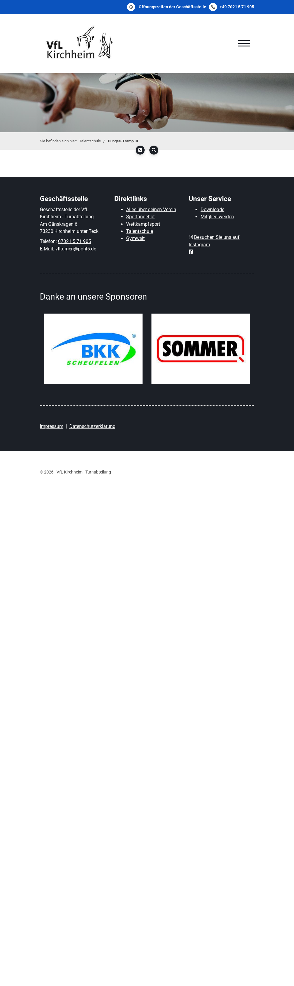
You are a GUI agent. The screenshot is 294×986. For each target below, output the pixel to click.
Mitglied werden (217, 216)
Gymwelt (135, 238)
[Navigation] (243, 43)
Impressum (51, 426)
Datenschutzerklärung (92, 426)
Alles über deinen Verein (151, 209)
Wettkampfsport (143, 224)
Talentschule (90, 141)
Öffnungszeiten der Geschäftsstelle (172, 6)
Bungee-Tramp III (123, 141)
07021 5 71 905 (74, 241)
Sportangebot (140, 216)
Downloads (212, 209)
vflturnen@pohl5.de (75, 249)
